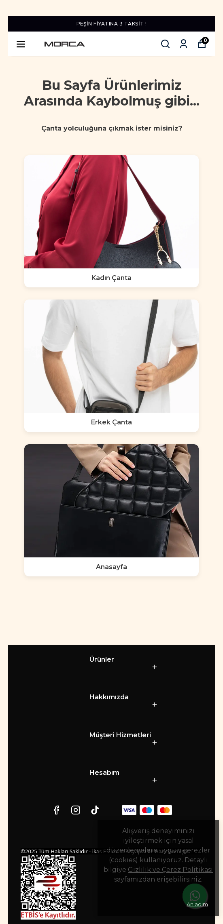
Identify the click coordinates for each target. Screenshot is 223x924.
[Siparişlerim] (183, 44)
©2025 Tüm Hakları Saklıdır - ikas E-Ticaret (73, 851)
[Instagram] (76, 810)
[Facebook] (56, 810)
